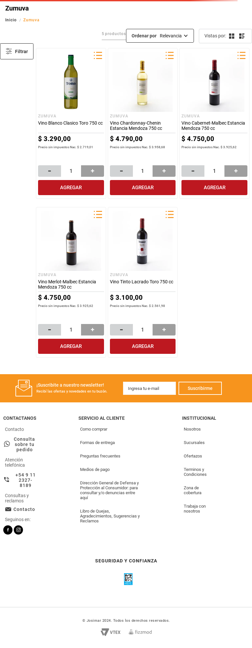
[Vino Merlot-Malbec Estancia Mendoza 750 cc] (71, 282)
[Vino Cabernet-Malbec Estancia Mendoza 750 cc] (214, 123)
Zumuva (31, 20)
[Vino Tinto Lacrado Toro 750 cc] (143, 282)
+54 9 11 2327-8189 (25, 480)
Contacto (24, 509)
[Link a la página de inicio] (11, 20)
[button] (98, 56)
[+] (92, 171)
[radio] (231, 36)
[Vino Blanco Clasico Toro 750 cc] (71, 123)
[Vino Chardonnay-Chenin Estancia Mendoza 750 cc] (143, 123)
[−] (49, 171)
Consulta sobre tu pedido (24, 444)
